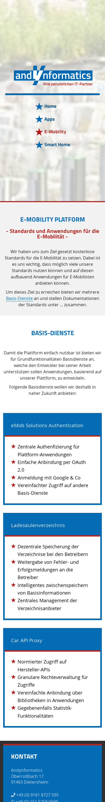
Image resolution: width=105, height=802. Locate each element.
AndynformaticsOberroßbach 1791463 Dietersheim (29, 776)
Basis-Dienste (19, 298)
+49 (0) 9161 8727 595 (35, 795)
